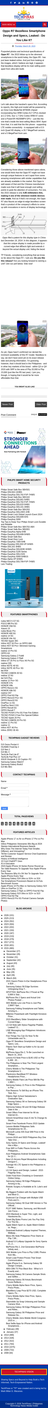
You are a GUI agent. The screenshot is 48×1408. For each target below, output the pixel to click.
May (8, 972)
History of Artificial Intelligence (14, 859)
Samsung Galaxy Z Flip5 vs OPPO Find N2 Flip (22, 891)
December (11, 951)
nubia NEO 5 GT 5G (10, 621)
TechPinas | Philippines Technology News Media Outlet (26, 1405)
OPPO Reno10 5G (9, 700)
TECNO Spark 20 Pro (11, 718)
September (11, 960)
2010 (6, 1347)
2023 (6, 924)
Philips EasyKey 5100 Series (14, 552)
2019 (6, 936)
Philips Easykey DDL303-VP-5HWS (17, 544)
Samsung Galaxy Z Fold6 (12, 656)
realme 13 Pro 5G (9, 651)
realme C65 (6, 663)
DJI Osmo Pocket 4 (10, 745)
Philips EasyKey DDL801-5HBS (15, 499)
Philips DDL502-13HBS (11, 492)
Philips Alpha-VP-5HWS (12, 559)
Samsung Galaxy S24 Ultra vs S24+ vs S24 (20, 878)
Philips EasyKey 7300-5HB (13, 542)
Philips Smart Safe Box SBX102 (15, 497)
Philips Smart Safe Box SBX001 (15, 529)
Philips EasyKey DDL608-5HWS (15, 534)
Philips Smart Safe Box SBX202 (15, 509)
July (8, 966)
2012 (6, 1341)
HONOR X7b (7, 683)
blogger (42, 414)
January (10, 1332)
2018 (6, 939)
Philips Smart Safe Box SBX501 (15, 490)
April (8, 975)
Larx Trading (6, 564)
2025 (6, 918)
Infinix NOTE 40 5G (10, 666)
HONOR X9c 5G (8, 638)
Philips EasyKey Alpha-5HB (13, 532)
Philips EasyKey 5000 (11, 519)
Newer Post (7, 404)
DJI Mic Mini (6, 767)
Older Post (41, 404)
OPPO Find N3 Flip (9, 695)
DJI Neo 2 (5, 749)
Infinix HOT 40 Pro (9, 728)
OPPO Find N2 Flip (9, 896)
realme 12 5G (7, 676)
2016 (6, 945)
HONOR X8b (7, 685)
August (9, 963)
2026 (6, 915)
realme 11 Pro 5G (9, 723)
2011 (6, 1344)
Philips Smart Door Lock (12, 539)
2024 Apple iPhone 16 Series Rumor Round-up (22, 866)
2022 (6, 927)
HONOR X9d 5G (8, 626)
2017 (6, 942)
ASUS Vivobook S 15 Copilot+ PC (16, 759)
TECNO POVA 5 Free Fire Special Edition (20, 715)
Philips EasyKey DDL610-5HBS (15, 505)
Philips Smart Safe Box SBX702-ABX (18, 527)
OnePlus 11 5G (8, 703)
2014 (6, 1335)
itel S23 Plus (6, 678)
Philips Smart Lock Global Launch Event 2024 (21, 514)
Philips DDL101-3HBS (11, 547)
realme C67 (6, 693)
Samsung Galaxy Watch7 (12, 762)
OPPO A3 (5, 653)
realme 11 (5, 725)
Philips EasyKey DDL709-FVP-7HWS (18, 561)
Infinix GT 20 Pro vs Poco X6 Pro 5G (17, 661)
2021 (6, 930)
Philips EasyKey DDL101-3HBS (15, 507)
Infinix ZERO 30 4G (10, 730)
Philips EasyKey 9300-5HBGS (14, 557)
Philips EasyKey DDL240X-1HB (15, 512)
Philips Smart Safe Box (11, 537)
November (11, 954)
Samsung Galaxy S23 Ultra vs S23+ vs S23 (20, 893)
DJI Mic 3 (5, 752)
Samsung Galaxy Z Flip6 (12, 658)
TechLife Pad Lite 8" (10, 754)
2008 (6, 1353)
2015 (6, 948)
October (10, 957)
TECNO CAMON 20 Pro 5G (13, 720)
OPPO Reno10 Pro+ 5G (12, 698)
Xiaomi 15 (5, 628)
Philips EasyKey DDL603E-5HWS (16, 549)
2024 (6, 921)
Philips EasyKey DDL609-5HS (14, 517)
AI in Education (8, 864)
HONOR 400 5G (8, 633)
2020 (6, 933)
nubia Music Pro (8, 631)
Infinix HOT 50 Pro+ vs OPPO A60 (16, 643)
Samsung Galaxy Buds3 (12, 764)
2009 (6, 1350)
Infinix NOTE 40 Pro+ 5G (12, 668)
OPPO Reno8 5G (9, 708)
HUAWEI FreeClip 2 (10, 747)
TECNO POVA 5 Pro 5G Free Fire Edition (19, 713)
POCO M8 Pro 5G (9, 623)
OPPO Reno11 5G (9, 688)
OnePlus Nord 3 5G (10, 705)
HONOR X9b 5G (8, 690)
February (10, 1329)
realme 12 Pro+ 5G (9, 680)
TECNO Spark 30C (9, 641)
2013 (6, 1338)
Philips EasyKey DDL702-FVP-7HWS (18, 495)
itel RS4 (4, 671)
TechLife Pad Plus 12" (11, 757)
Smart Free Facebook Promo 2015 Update (25, 1123)
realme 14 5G (7, 636)
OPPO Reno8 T (8, 710)
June (8, 969)
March (9, 978)
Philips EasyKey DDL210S (13, 554)
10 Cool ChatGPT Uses (11, 861)
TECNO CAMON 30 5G (11, 673)
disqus (34, 414)
